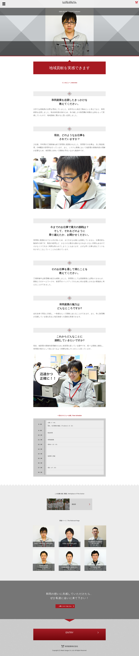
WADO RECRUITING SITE (69, 3)
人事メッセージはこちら (69, 607)
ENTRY (69, 634)
